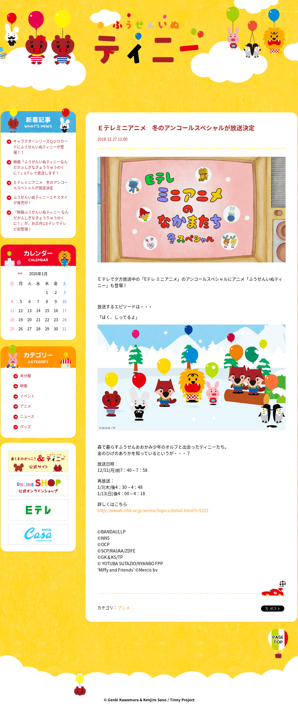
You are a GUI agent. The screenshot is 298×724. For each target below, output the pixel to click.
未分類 (25, 376)
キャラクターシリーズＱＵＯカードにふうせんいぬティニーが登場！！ (40, 146)
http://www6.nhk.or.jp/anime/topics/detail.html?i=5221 (153, 510)
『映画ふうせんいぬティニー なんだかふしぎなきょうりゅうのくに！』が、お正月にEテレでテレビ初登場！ (41, 220)
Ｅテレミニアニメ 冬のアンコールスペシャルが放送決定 (40, 185)
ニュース (27, 416)
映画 (23, 386)
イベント (27, 396)
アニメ (25, 406)
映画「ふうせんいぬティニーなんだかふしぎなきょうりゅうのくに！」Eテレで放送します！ (40, 167)
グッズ (25, 426)
